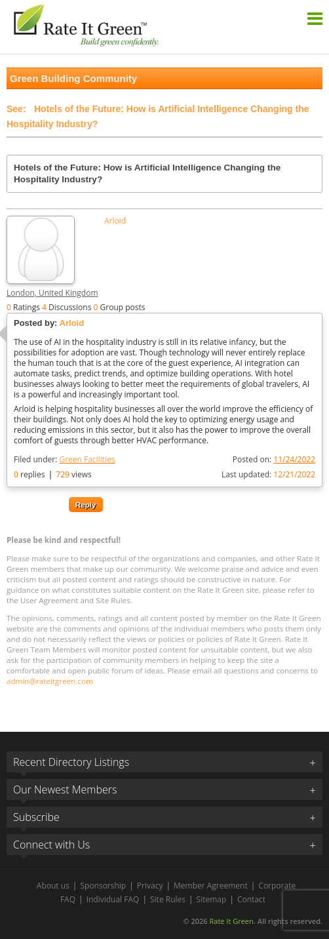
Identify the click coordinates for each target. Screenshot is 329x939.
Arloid (115, 221)
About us (53, 885)
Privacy (150, 885)
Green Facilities (87, 459)
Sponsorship (103, 885)
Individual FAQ (113, 899)
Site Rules (167, 899)
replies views (53, 474)
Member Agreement (211, 885)
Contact (251, 899)
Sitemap (212, 899)
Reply (85, 504)
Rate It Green (231, 921)
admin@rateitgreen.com (50, 681)
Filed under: (64, 459)
